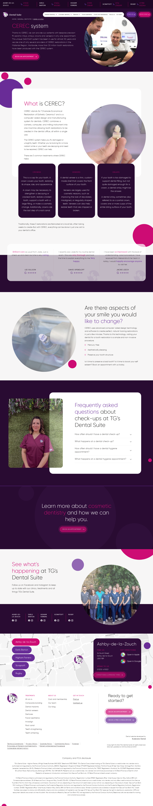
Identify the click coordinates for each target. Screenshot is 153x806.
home (14, 19)
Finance (75, 744)
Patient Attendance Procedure (52, 746)
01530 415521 (103, 669)
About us (112, 14)
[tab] (26, 642)
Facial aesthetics (87, 14)
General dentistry (50, 14)
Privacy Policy (31, 744)
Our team (119, 14)
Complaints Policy (62, 744)
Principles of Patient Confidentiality (22, 746)
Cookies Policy (46, 744)
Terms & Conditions (15, 744)
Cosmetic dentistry (64, 14)
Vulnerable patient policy (17, 748)
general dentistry (25, 19)
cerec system (38, 19)
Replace (75, 14)
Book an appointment (24, 56)
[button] (51, 14)
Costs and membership (101, 14)
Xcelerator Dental (139, 739)
